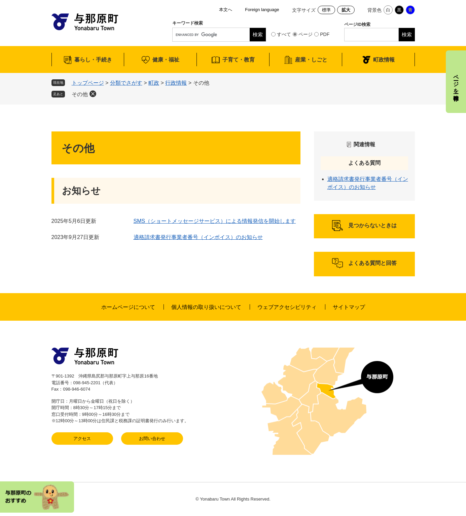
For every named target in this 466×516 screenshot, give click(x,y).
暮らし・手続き (93, 60)
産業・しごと (311, 60)
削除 (92, 93)
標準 (326, 9)
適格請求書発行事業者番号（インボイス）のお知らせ (198, 237)
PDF (324, 34)
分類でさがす (126, 83)
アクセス (82, 438)
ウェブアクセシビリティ (287, 307)
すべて (284, 34)
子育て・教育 (238, 60)
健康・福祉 (165, 60)
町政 (153, 83)
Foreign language (262, 9)
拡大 (346, 9)
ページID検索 (357, 24)
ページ (305, 34)
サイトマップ (349, 307)
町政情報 (384, 60)
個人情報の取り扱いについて (206, 307)
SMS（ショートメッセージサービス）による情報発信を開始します (215, 221)
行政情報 (176, 83)
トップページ (88, 83)
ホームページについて (128, 307)
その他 (80, 94)
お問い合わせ (152, 438)
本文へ (225, 9)
